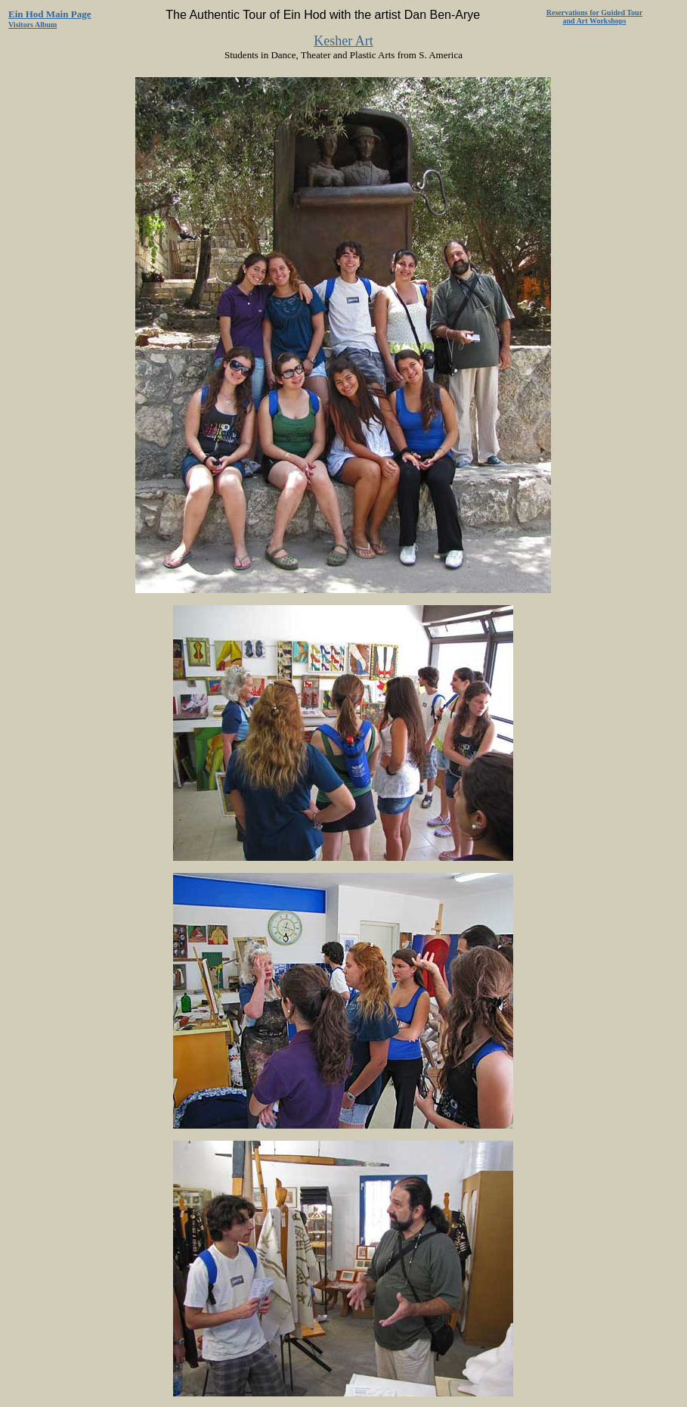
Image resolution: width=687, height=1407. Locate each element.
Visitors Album (32, 24)
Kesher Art (343, 40)
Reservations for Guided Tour (594, 12)
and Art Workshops (595, 21)
